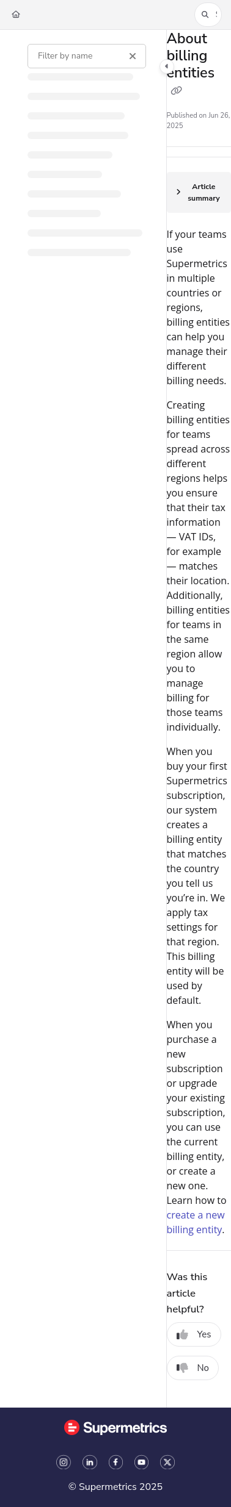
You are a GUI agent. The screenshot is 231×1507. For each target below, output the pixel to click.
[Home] (16, 15)
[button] (208, 14)
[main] (199, 719)
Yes (194, 1334)
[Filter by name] (87, 56)
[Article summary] (199, 192)
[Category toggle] (167, 66)
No (193, 1368)
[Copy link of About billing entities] (176, 91)
